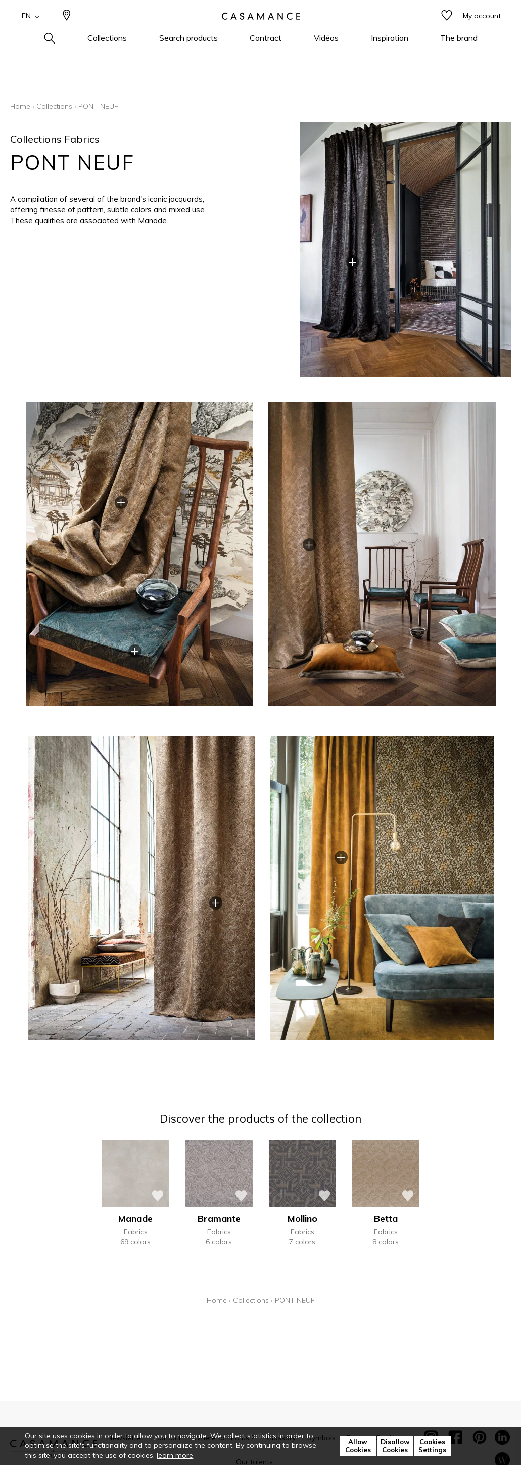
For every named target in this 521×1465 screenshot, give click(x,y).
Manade (135, 1218)
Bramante (219, 1218)
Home (20, 106)
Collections (54, 106)
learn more (175, 1455)
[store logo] (261, 32)
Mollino (302, 1218)
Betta (386, 1218)
